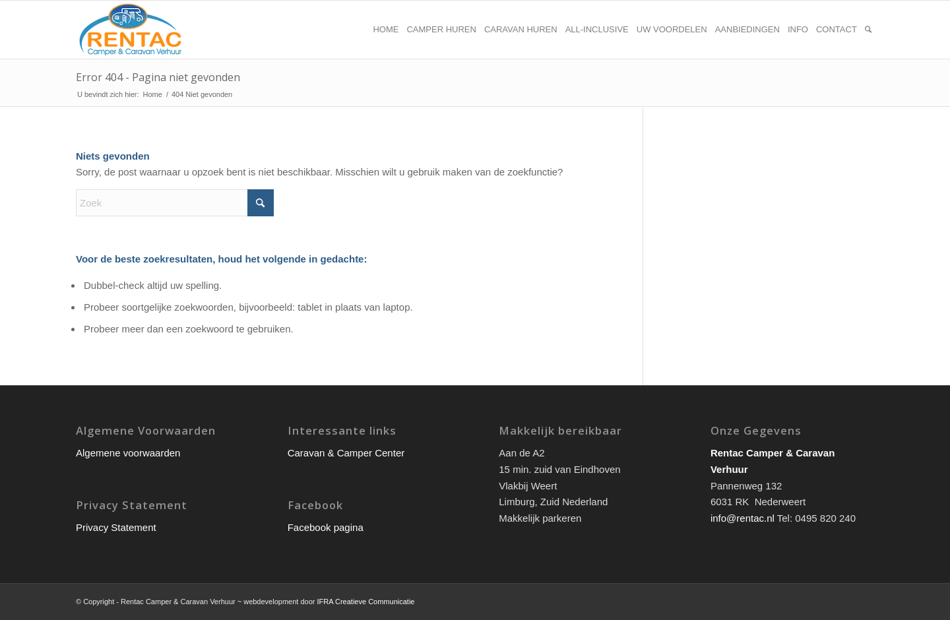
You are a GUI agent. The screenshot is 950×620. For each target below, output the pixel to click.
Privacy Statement (116, 527)
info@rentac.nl (743, 518)
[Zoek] (868, 30)
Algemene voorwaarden (128, 452)
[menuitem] (385, 30)
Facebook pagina (326, 527)
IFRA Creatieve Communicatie (366, 601)
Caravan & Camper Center (346, 452)
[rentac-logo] (130, 30)
